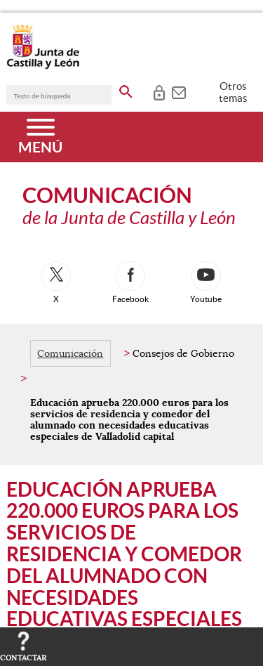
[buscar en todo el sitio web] (126, 89)
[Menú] (40, 137)
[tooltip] (159, 91)
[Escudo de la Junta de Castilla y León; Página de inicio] (42, 66)
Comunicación (70, 353)
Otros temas (233, 92)
